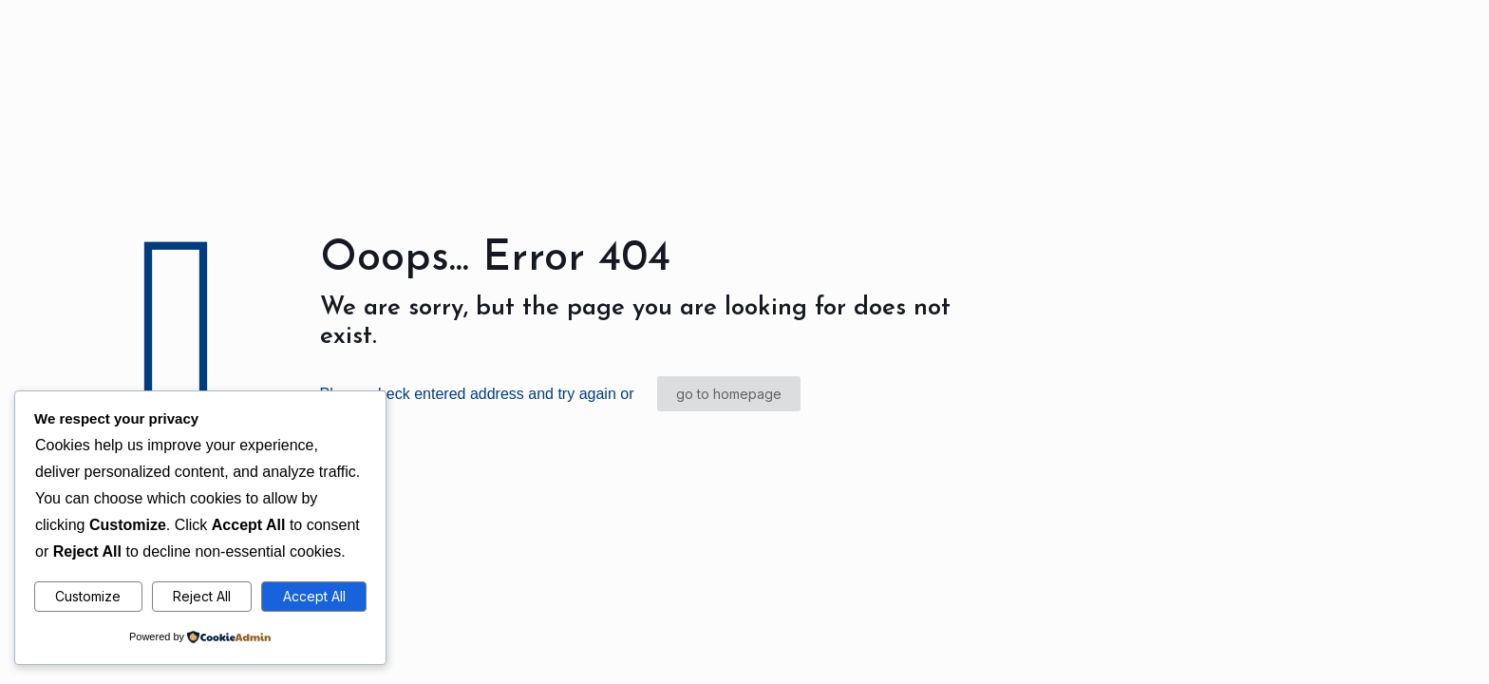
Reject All (202, 596)
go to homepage (729, 394)
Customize (88, 596)
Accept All (314, 596)
